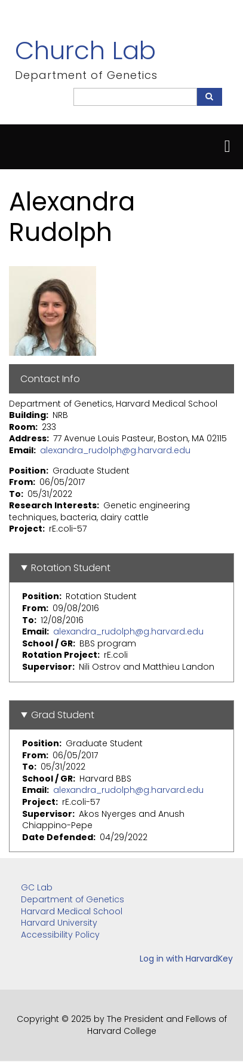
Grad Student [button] (62, 715)
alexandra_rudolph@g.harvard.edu (115, 450)
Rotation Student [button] (70, 568)
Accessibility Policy (60, 935)
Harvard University (59, 923)
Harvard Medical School (71, 911)
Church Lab (85, 50)
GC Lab (37, 887)
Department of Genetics (72, 899)
